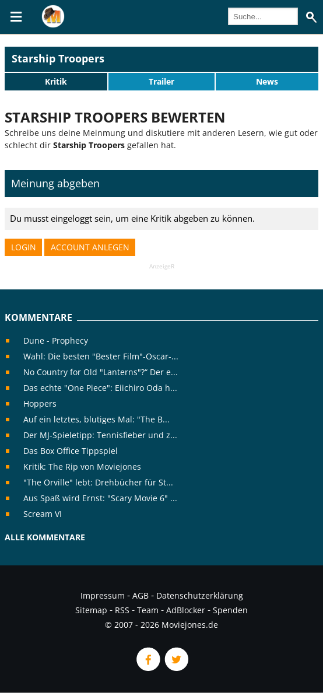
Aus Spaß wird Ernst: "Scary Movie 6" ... (100, 498)
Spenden (230, 610)
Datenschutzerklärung (199, 595)
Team (148, 610)
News (267, 81)
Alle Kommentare (45, 537)
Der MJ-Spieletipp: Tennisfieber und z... (100, 435)
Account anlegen (90, 247)
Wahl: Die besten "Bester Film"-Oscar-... (100, 356)
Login (23, 247)
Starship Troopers (58, 58)
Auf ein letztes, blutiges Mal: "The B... (96, 419)
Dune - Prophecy (55, 340)
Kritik (56, 81)
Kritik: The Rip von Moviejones (82, 466)
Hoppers (40, 403)
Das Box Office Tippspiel (70, 450)
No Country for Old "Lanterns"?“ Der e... (100, 372)
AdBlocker (185, 610)
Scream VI (42, 513)
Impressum (102, 595)
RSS (122, 610)
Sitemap (91, 610)
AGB (140, 595)
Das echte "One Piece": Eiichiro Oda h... (100, 387)
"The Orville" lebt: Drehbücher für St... (98, 482)
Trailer (161, 81)
